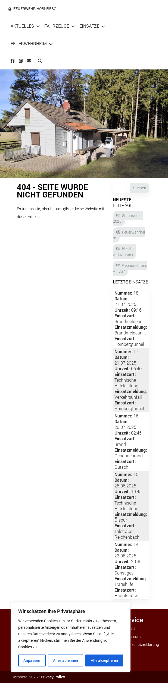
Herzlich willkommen (124, 251)
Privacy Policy (53, 676)
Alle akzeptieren (104, 660)
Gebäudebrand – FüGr (130, 268)
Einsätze (89, 26)
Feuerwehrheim (29, 43)
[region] (70, 637)
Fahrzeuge (56, 26)
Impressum (131, 636)
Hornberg (35, 8)
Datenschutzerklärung (140, 644)
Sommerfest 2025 (128, 218)
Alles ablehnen (65, 660)
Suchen (139, 188)
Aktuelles (22, 26)
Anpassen (31, 660)
